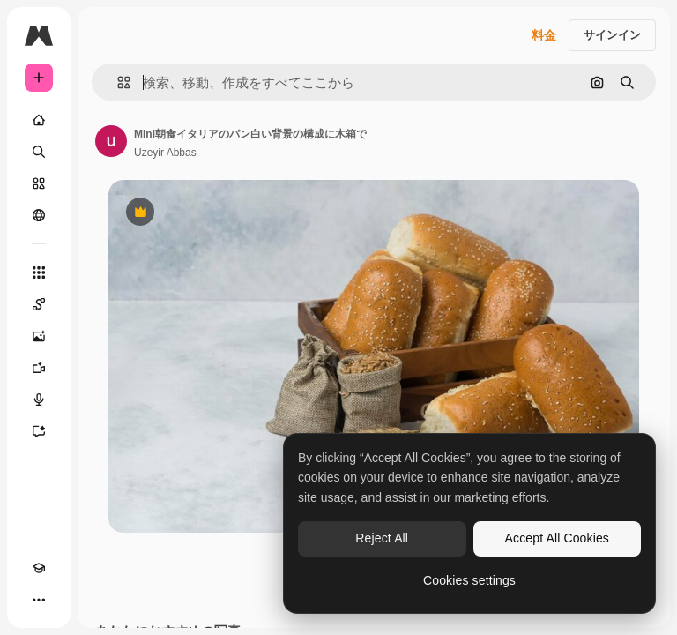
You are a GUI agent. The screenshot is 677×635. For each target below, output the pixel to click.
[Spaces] (39, 304)
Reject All (381, 538)
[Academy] (39, 568)
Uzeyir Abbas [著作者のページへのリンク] (165, 152)
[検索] (39, 152)
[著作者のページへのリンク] (111, 141)
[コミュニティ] (39, 215)
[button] (117, 82)
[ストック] (39, 183)
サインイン (612, 34)
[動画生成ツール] (39, 368)
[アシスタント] (39, 431)
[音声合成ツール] (39, 399)
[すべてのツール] (39, 272)
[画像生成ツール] (39, 336)
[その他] (39, 600)
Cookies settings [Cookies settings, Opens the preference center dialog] (469, 580)
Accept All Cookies (557, 538)
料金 (544, 35)
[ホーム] (39, 120)
